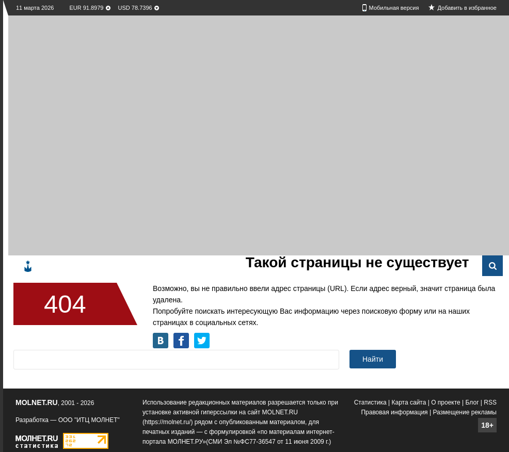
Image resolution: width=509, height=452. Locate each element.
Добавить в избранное (467, 8)
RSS (490, 402)
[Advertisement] (119, 134)
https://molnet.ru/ (167, 422)
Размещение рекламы (465, 412)
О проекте (445, 402)
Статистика (370, 402)
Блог (472, 402)
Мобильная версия (394, 8)
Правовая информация (394, 412)
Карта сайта (409, 402)
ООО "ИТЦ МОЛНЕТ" (89, 420)
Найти (372, 359)
